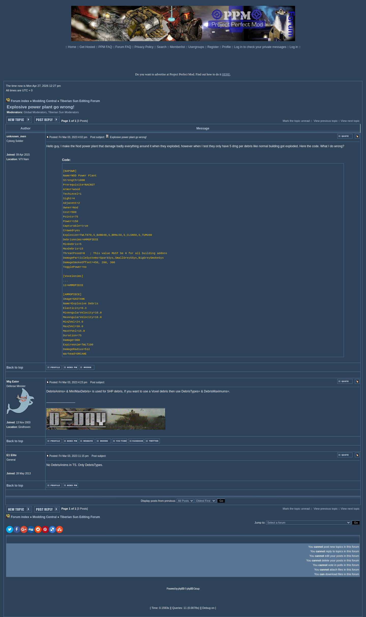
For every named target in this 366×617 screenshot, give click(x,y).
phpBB (181, 588)
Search (162, 47)
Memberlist (178, 47)
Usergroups (196, 47)
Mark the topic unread (296, 120)
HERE (226, 74)
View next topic (350, 120)
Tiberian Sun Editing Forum (80, 101)
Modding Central (45, 101)
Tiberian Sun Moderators (63, 112)
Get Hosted (88, 47)
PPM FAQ (105, 47)
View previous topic (326, 120)
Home (72, 47)
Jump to (260, 522)
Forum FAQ (123, 47)
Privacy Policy (144, 47)
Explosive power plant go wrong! (40, 107)
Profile (227, 47)
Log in (294, 47)
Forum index (20, 101)
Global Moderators (35, 112)
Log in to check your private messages (260, 47)
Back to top (14, 367)
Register (213, 47)
